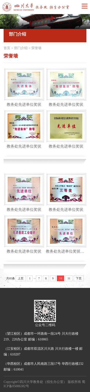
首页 (7, 48)
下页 (79, 278)
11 (68, 278)
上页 (21, 278)
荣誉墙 (36, 48)
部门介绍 (21, 48)
